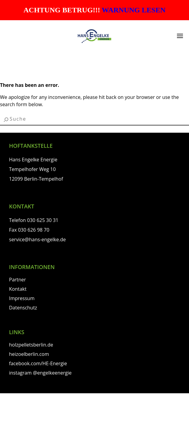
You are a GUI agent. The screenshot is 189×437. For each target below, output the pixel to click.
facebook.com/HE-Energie (38, 363)
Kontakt (18, 289)
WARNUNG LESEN (133, 10)
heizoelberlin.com (29, 354)
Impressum (21, 298)
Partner (17, 279)
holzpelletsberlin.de (31, 344)
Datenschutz (23, 307)
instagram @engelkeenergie (40, 372)
